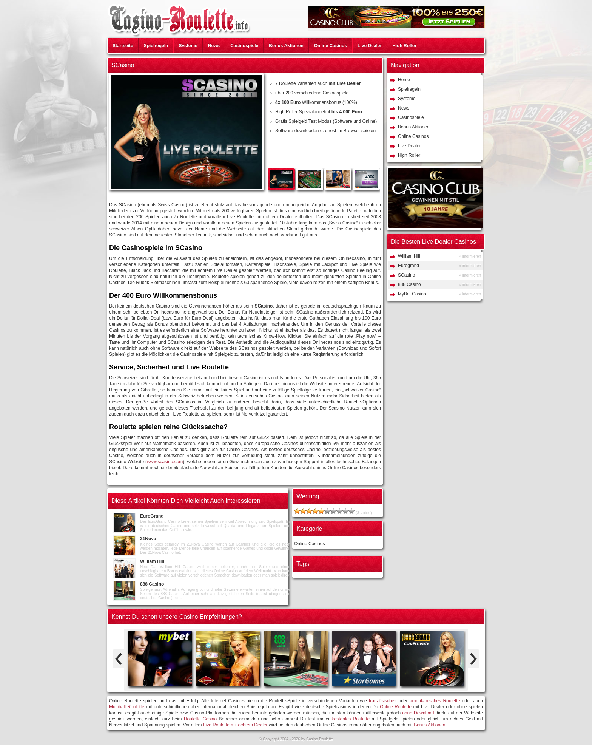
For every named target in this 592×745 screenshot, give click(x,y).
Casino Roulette (319, 739)
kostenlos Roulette (351, 719)
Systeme (188, 45)
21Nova (148, 538)
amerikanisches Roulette (435, 700)
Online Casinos (330, 45)
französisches (382, 700)
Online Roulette (396, 706)
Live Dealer (370, 45)
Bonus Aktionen (286, 45)
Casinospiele (244, 45)
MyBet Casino (412, 294)
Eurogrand (408, 265)
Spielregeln (156, 45)
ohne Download (418, 713)
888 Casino (152, 584)
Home (404, 79)
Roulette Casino (200, 719)
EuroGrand (152, 516)
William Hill (152, 561)
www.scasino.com (165, 461)
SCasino (406, 275)
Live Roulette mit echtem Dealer (235, 725)
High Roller (404, 45)
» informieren (470, 256)
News (214, 45)
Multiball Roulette (126, 706)
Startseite (123, 45)
